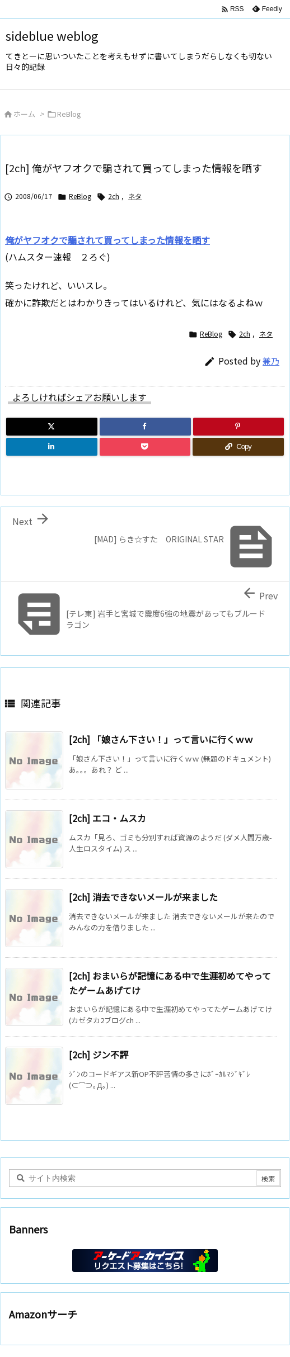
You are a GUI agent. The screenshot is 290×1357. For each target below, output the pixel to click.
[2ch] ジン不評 (98, 1054)
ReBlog (69, 113)
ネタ (135, 196)
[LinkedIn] (51, 447)
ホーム (24, 113)
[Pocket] (145, 447)
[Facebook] (145, 427)
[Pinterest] (238, 427)
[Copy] (238, 447)
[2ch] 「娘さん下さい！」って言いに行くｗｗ (161, 739)
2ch (113, 196)
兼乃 (271, 361)
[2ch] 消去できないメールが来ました (143, 897)
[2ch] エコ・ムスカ (107, 818)
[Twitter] (51, 427)
